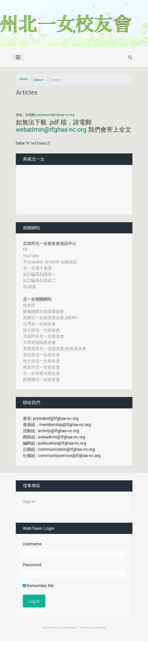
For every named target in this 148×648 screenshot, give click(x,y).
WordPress (100, 627)
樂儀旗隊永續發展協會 (43, 311)
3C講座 (29, 286)
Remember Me (38, 585)
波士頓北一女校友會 (41, 330)
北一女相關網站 (37, 299)
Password (32, 564)
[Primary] (18, 57)
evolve (45, 627)
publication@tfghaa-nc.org (55, 115)
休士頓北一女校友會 (41, 360)
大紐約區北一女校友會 (43, 336)
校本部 (29, 305)
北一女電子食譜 (37, 268)
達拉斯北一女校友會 (41, 354)
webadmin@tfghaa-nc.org (51, 129)
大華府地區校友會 (39, 342)
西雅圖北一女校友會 (41, 379)
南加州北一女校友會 (41, 367)
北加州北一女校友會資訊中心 (49, 243)
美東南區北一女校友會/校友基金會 (54, 348)
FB (25, 249)
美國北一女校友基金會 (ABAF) (50, 317)
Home (23, 79)
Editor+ (39, 80)
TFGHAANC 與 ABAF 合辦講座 (50, 262)
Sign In (29, 501)
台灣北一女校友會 (39, 323)
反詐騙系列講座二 (39, 280)
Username (32, 543)
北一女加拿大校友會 (41, 373)
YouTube (31, 255)
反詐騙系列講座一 (39, 274)
